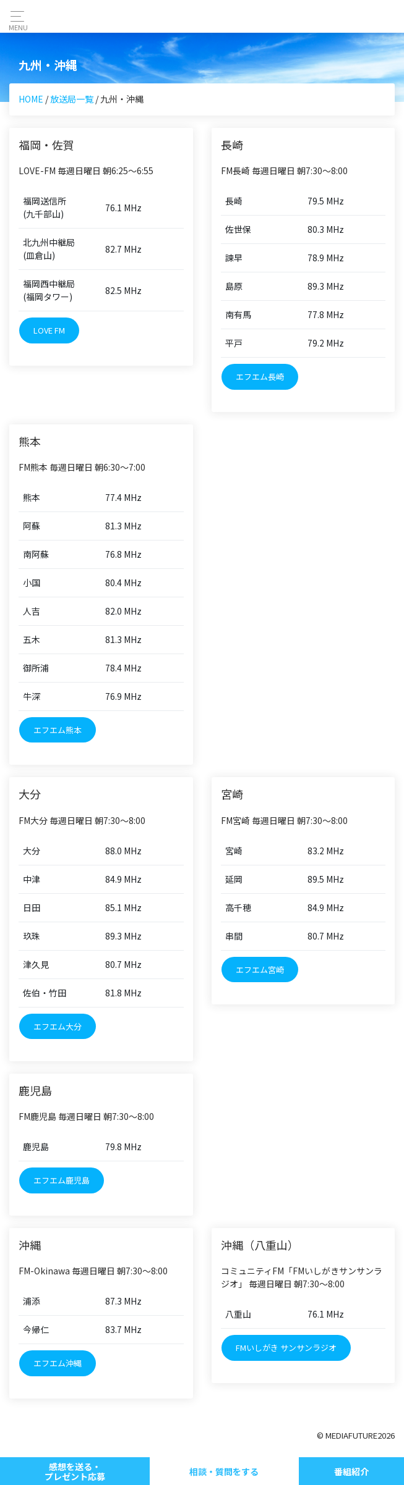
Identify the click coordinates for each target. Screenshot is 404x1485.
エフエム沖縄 (57, 1363)
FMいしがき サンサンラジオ (286, 1347)
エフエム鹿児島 (61, 1180)
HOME (31, 99)
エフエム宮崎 (260, 969)
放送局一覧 (71, 99)
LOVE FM (49, 330)
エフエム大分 (57, 1026)
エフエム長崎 (260, 376)
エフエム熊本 (57, 730)
